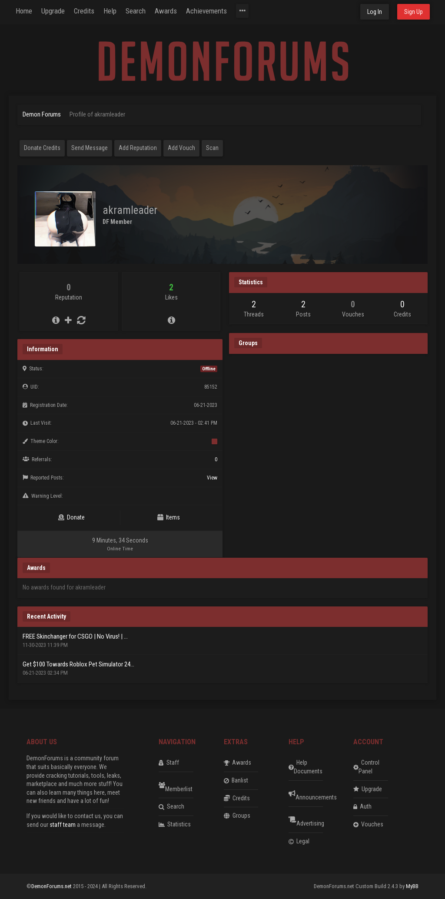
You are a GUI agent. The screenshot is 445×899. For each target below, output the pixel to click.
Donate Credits (42, 147)
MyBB (412, 886)
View (212, 478)
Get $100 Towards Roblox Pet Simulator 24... (78, 664)
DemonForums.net (52, 886)
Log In (374, 11)
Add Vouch (181, 147)
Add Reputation (138, 147)
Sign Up (413, 11)
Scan (212, 147)
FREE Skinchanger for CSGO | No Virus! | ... (75, 636)
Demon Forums (42, 114)
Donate (71, 517)
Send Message (89, 147)
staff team (63, 824)
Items (168, 517)
